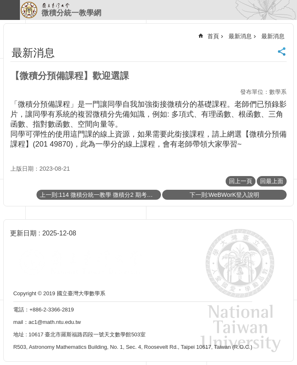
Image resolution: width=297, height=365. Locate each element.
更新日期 (23, 233)
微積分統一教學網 (71, 13)
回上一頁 (240, 181)
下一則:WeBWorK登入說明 (225, 194)
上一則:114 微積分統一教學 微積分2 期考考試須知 (100, 194)
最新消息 (240, 36)
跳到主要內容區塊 (4, 4)
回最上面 (271, 181)
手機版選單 (10, 10)
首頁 (213, 36)
